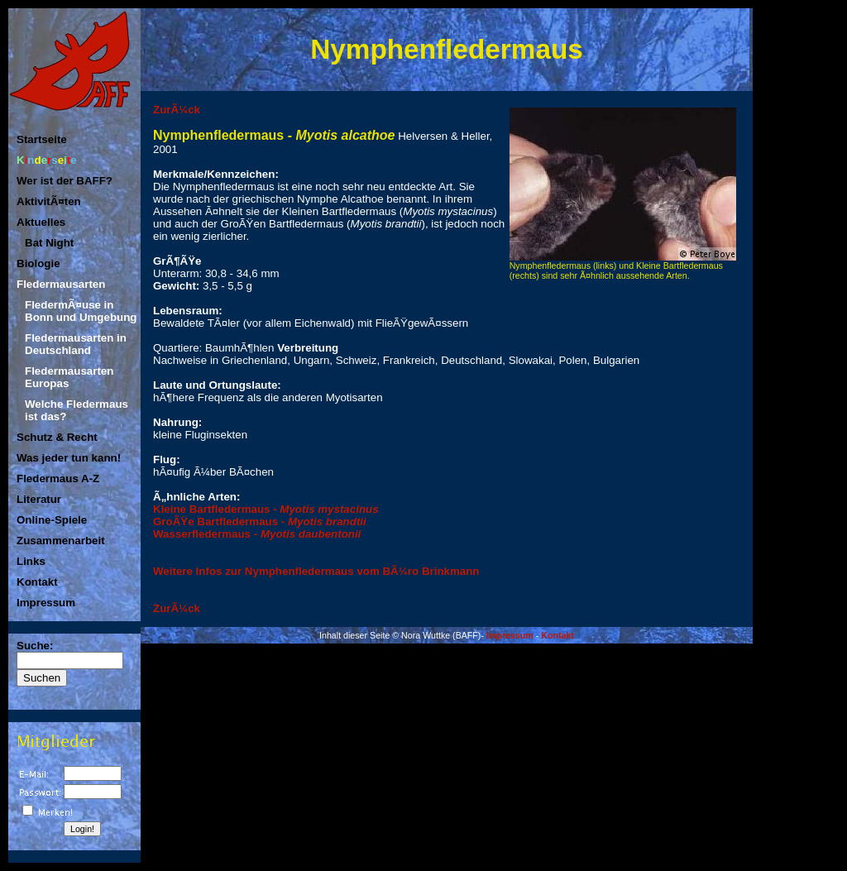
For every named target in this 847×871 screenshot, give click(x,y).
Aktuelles (41, 222)
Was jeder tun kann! (69, 458)
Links (31, 561)
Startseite (42, 139)
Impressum (46, 602)
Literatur (39, 499)
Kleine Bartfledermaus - (266, 509)
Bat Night (49, 243)
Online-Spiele (52, 520)
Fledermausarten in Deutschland (76, 344)
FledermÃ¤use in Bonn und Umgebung (80, 311)
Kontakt (37, 582)
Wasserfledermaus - (257, 534)
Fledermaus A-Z (58, 478)
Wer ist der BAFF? (64, 181)
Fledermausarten (61, 284)
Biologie (38, 263)
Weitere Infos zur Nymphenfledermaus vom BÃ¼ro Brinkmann (316, 571)
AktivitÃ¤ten (49, 201)
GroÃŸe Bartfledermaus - (259, 521)
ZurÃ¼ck (176, 109)
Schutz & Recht (57, 437)
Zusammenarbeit (61, 540)
